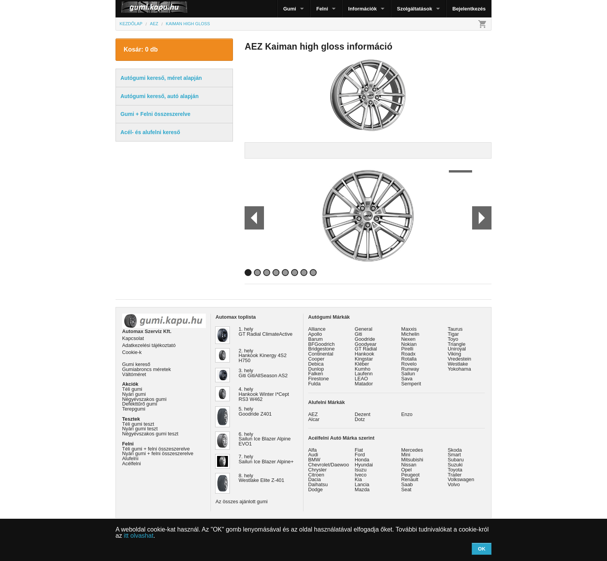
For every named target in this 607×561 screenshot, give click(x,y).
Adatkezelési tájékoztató (149, 345)
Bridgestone (321, 349)
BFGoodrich (321, 344)
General (363, 329)
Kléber (362, 364)
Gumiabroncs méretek (146, 369)
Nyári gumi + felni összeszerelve (157, 453)
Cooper (316, 359)
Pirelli (407, 349)
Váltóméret (134, 374)
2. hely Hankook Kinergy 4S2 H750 (263, 356)
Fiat (359, 450)
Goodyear (365, 344)
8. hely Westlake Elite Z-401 (262, 478)
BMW (314, 460)
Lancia (362, 484)
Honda (362, 460)
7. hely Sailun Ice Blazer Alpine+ (266, 459)
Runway (410, 369)
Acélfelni (131, 463)
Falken (315, 373)
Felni (322, 9)
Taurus (455, 329)
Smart (454, 454)
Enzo (406, 414)
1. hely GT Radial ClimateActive (266, 331)
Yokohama (459, 369)
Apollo (315, 334)
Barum (315, 339)
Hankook (364, 354)
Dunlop (316, 369)
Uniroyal (457, 349)
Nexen (408, 339)
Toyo (453, 339)
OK (482, 549)
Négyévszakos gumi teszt (150, 434)
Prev (251, 218)
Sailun (408, 373)
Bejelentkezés (469, 9)
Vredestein (459, 359)
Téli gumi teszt (138, 424)
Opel (406, 470)
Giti (358, 334)
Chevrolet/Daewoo (328, 465)
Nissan (408, 465)
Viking (454, 354)
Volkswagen (461, 479)
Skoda (455, 450)
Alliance (317, 329)
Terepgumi (133, 409)
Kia (358, 479)
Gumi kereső (136, 364)
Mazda (362, 489)
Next (481, 218)
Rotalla (409, 359)
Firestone (318, 378)
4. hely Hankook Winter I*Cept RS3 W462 (264, 394)
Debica (316, 364)
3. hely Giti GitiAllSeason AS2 (263, 373)
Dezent (363, 414)
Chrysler (317, 470)
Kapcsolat (133, 338)
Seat (406, 489)
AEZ (313, 414)
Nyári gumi (134, 394)
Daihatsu (318, 484)
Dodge (315, 489)
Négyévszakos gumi (144, 399)
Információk (362, 9)
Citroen (316, 475)
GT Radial (366, 349)
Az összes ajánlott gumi (241, 501)
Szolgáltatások (414, 9)
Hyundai (364, 465)
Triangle (457, 344)
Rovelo (409, 364)
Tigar (453, 334)
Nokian (409, 344)
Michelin (410, 334)
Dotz (360, 419)
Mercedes (412, 450)
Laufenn (363, 373)
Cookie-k (132, 352)
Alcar (313, 419)
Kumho (363, 369)
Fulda (314, 384)
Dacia (314, 479)
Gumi (289, 9)
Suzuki (455, 465)
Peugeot (410, 475)
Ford (360, 454)
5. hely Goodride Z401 (255, 411)
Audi (313, 454)
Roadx (408, 354)
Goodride (365, 339)
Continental (320, 354)
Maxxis (409, 329)
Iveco (361, 475)
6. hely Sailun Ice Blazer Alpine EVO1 (265, 439)
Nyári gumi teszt (140, 429)
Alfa (312, 450)
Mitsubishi (412, 460)
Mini (405, 454)
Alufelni (130, 458)
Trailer (455, 475)
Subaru (456, 460)
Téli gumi (132, 389)
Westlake (458, 364)
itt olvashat (138, 535)
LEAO (361, 378)
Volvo (454, 484)
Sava (406, 378)
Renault (409, 479)
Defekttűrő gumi (139, 404)
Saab (407, 484)
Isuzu (361, 470)
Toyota (455, 470)
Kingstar (364, 359)
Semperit (411, 384)
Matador (364, 384)
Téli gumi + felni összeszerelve (156, 449)
